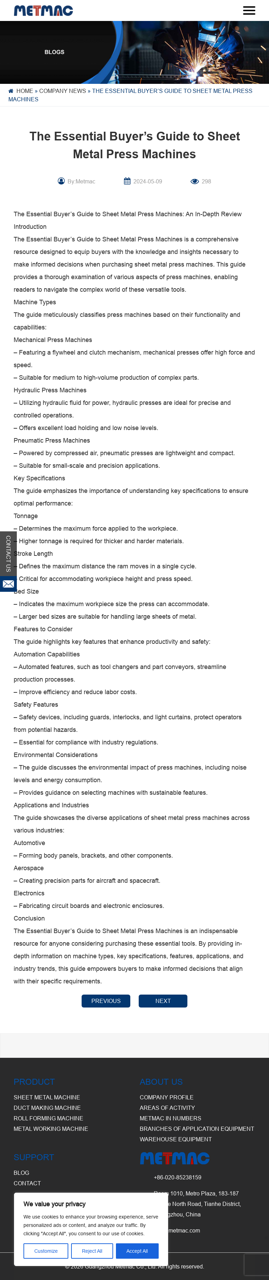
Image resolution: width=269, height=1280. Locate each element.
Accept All (137, 1251)
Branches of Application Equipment (197, 1129)
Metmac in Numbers (170, 1118)
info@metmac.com (177, 1230)
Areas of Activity (167, 1108)
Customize (46, 1251)
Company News (62, 91)
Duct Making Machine (47, 1108)
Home (24, 91)
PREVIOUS (106, 1001)
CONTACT (27, 1183)
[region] (91, 1229)
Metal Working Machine (51, 1129)
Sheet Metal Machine (47, 1097)
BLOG (21, 1173)
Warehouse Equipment (176, 1139)
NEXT (163, 1001)
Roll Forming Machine (48, 1118)
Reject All (92, 1251)
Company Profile (167, 1097)
